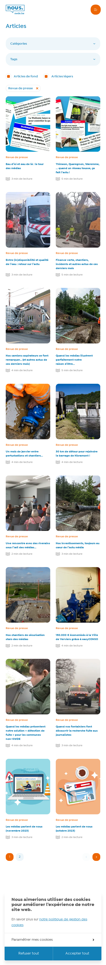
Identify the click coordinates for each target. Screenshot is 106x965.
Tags (53, 59)
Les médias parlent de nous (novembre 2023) (24, 829)
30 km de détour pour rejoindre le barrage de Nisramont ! (77, 453)
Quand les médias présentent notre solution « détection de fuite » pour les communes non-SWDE (25, 733)
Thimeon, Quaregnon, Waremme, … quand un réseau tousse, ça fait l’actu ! (77, 168)
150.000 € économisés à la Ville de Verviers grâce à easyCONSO (77, 637)
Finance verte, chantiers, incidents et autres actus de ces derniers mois (77, 264)
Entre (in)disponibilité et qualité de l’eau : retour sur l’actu (27, 262)
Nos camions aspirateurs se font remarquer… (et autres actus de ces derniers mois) (27, 360)
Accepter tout (77, 953)
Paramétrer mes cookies (52, 940)
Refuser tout (28, 953)
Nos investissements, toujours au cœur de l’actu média (77, 545)
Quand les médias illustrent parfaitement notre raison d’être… (74, 360)
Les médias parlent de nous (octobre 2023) (74, 829)
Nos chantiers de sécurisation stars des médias (25, 637)
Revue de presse (17, 157)
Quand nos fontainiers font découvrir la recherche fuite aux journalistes (77, 731)
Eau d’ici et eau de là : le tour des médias (25, 166)
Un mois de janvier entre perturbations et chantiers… (24, 453)
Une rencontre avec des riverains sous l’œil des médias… (28, 545)
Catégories (53, 44)
